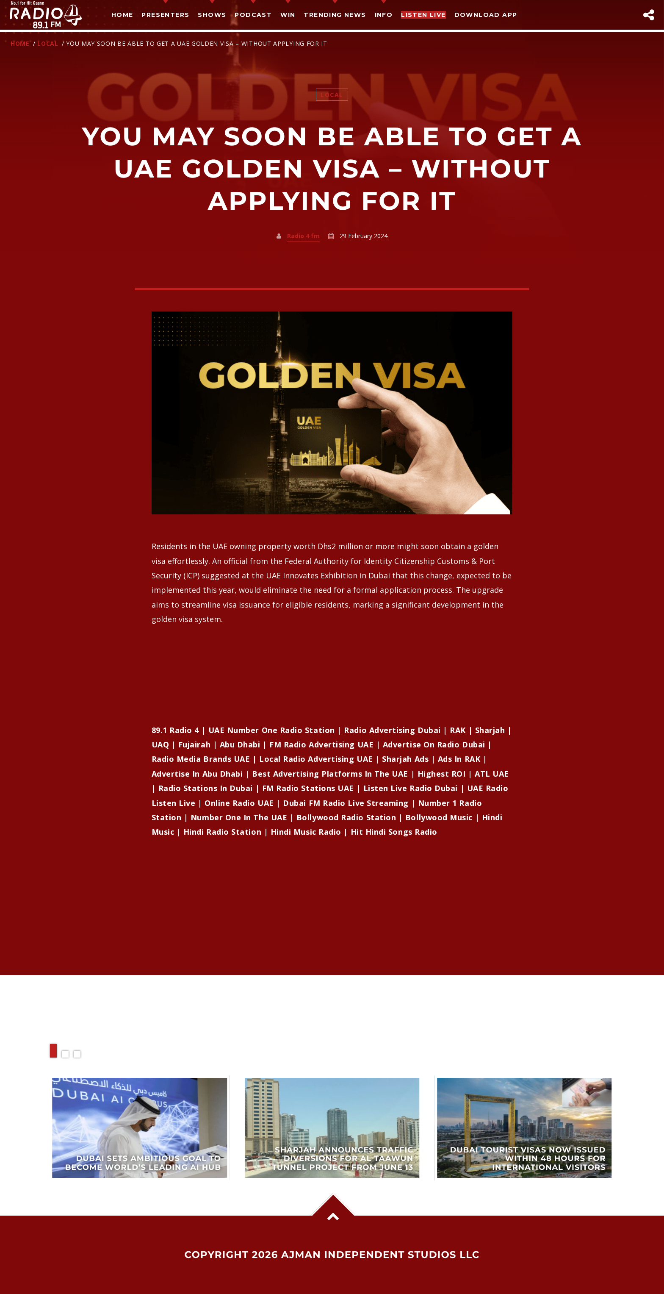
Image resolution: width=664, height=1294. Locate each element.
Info (384, 15)
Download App (485, 15)
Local (47, 43)
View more (140, 1127)
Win (287, 15)
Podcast (253, 15)
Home (122, 15)
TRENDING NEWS (335, 15)
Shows (212, 15)
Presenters (165, 15)
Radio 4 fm (303, 236)
